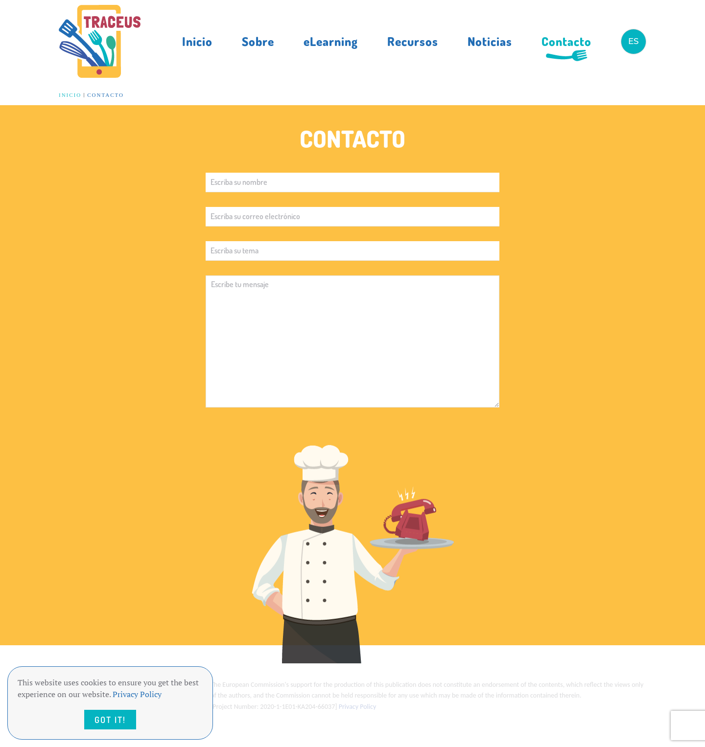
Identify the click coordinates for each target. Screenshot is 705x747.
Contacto (566, 41)
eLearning (331, 41)
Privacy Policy (137, 694)
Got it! (110, 719)
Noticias (490, 41)
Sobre (258, 41)
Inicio (197, 41)
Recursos (412, 41)
